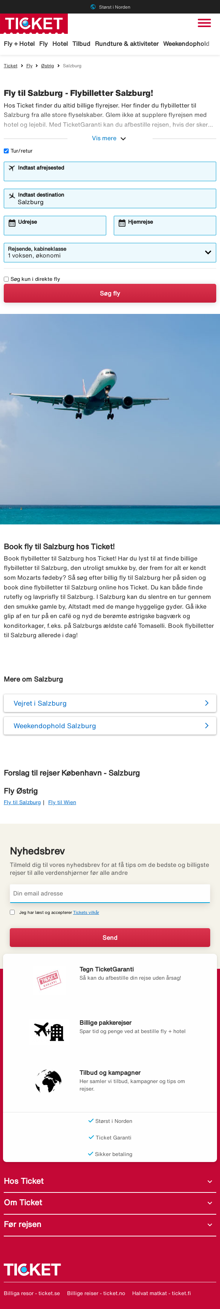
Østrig (47, 65)
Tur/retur (18, 150)
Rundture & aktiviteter (127, 44)
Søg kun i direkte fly (32, 279)
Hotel (60, 44)
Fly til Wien (62, 802)
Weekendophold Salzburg (55, 725)
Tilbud (81, 44)
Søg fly (110, 293)
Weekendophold (186, 44)
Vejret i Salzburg (40, 703)
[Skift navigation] (204, 23)
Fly (43, 44)
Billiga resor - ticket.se (32, 1293)
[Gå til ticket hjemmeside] (34, 23)
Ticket (10, 65)
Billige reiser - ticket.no (96, 1293)
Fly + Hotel (19, 44)
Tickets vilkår (86, 912)
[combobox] (115, 174)
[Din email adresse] (110, 893)
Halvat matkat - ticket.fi (161, 1293)
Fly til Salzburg (22, 802)
